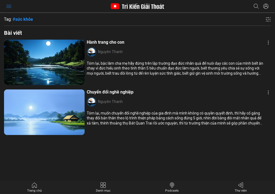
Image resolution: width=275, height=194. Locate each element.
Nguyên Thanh (110, 52)
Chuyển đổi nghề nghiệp (110, 92)
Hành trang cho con (105, 42)
